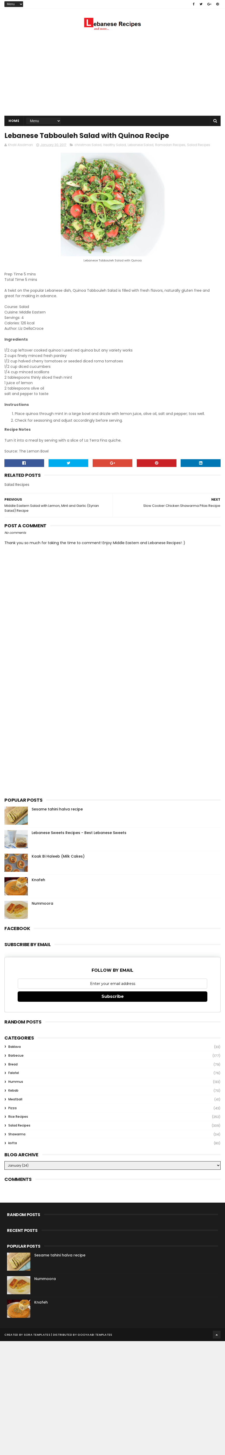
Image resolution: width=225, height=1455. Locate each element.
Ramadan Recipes (170, 145)
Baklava (14, 1047)
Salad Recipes (198, 145)
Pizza (12, 1108)
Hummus (15, 1082)
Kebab (13, 1090)
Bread (13, 1064)
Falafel (13, 1073)
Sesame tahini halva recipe (57, 809)
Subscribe (112, 996)
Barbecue (16, 1056)
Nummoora (42, 903)
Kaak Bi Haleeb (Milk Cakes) (58, 856)
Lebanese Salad (140, 145)
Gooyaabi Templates (95, 1335)
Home (14, 121)
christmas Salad (87, 145)
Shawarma (16, 1134)
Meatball (15, 1099)
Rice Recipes (18, 1117)
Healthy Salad (114, 145)
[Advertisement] (112, 74)
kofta (12, 1143)
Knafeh (38, 880)
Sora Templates (37, 1335)
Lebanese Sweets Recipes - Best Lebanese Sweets (79, 833)
